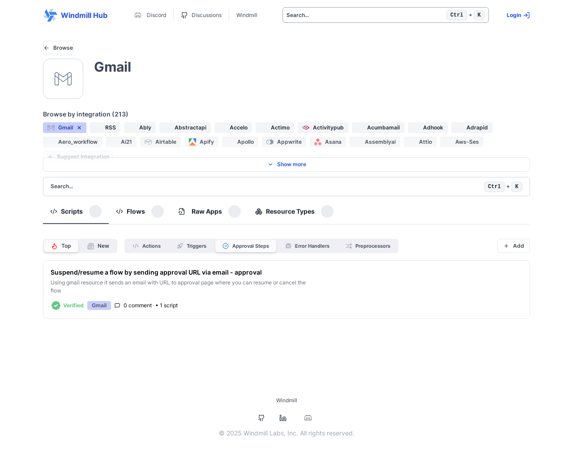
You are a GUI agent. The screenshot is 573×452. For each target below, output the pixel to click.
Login (518, 15)
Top (61, 246)
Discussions (201, 15)
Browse (58, 47)
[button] (64, 127)
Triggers (191, 246)
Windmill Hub (75, 15)
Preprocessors (368, 246)
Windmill (246, 15)
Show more (286, 164)
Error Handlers (307, 246)
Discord (149, 15)
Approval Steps (245, 246)
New (98, 246)
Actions (147, 246)
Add (513, 245)
